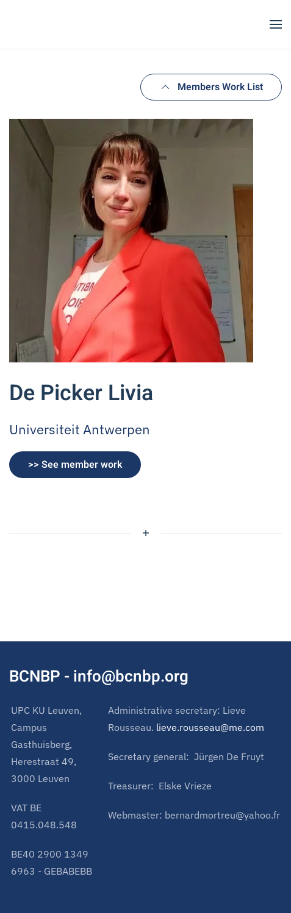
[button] (276, 24)
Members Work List (211, 87)
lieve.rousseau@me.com (210, 727)
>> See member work (75, 464)
